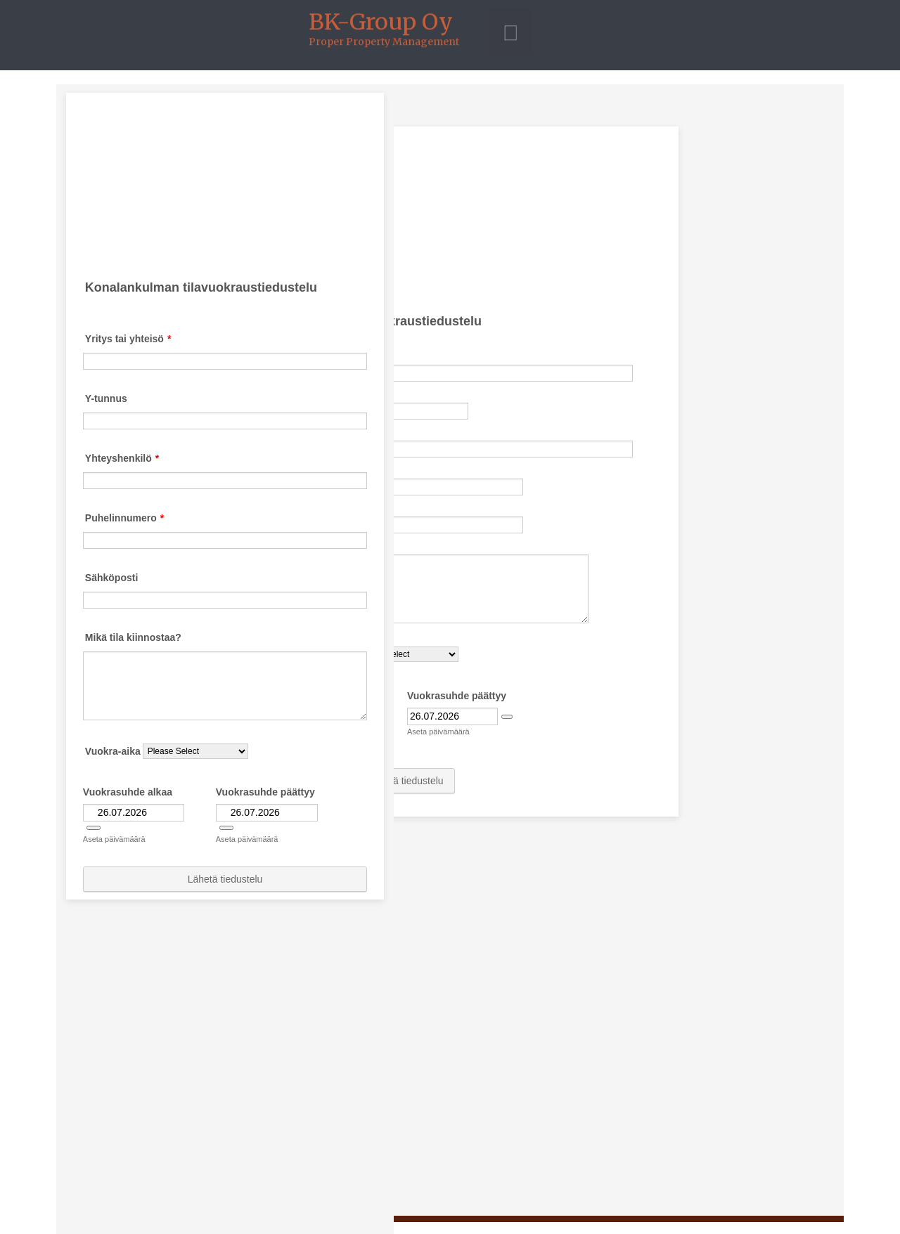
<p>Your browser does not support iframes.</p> (450, 650)
